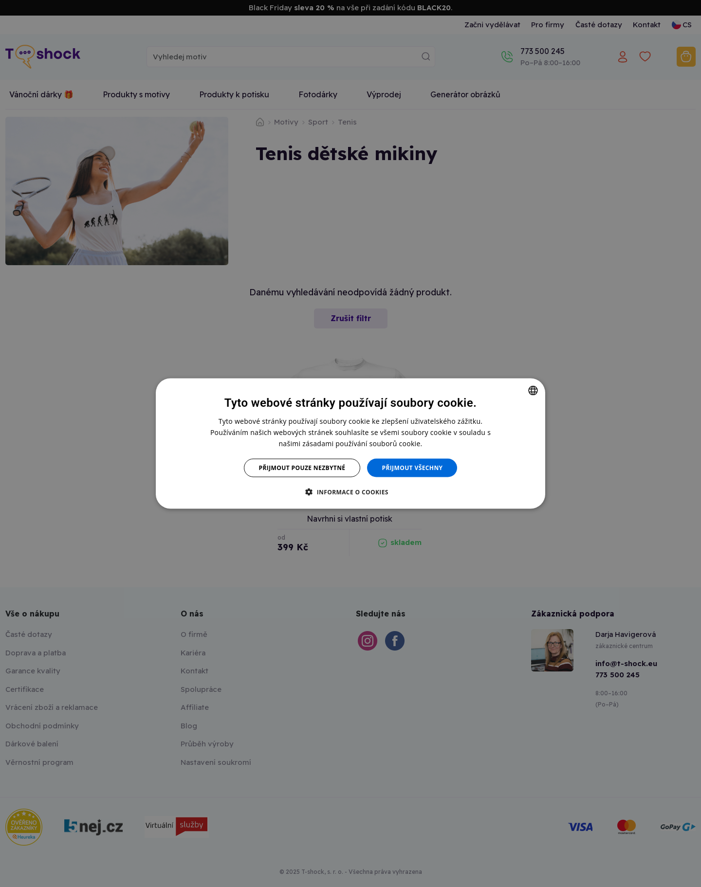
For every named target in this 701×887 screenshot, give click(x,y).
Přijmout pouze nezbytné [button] (302, 468)
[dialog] (350, 443)
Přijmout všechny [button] (412, 468)
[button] (350, 492)
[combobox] (533, 390)
